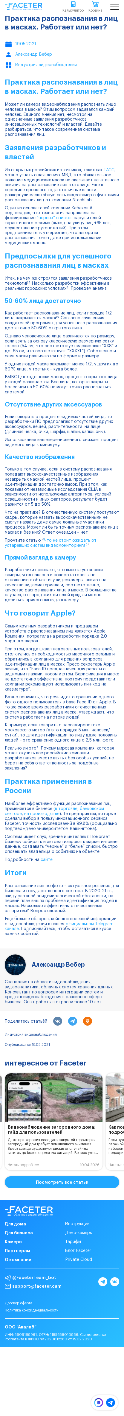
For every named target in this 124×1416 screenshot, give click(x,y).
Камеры (13, 1242)
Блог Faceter (78, 1251)
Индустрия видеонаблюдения (31, 1034)
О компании (18, 1260)
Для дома (15, 1224)
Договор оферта (18, 1303)
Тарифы (73, 1242)
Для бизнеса (19, 1233)
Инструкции (77, 1224)
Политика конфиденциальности (32, 1310)
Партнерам (17, 1251)
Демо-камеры (79, 1233)
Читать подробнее (23, 1165)
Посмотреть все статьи (62, 1182)
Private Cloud (78, 1260)
